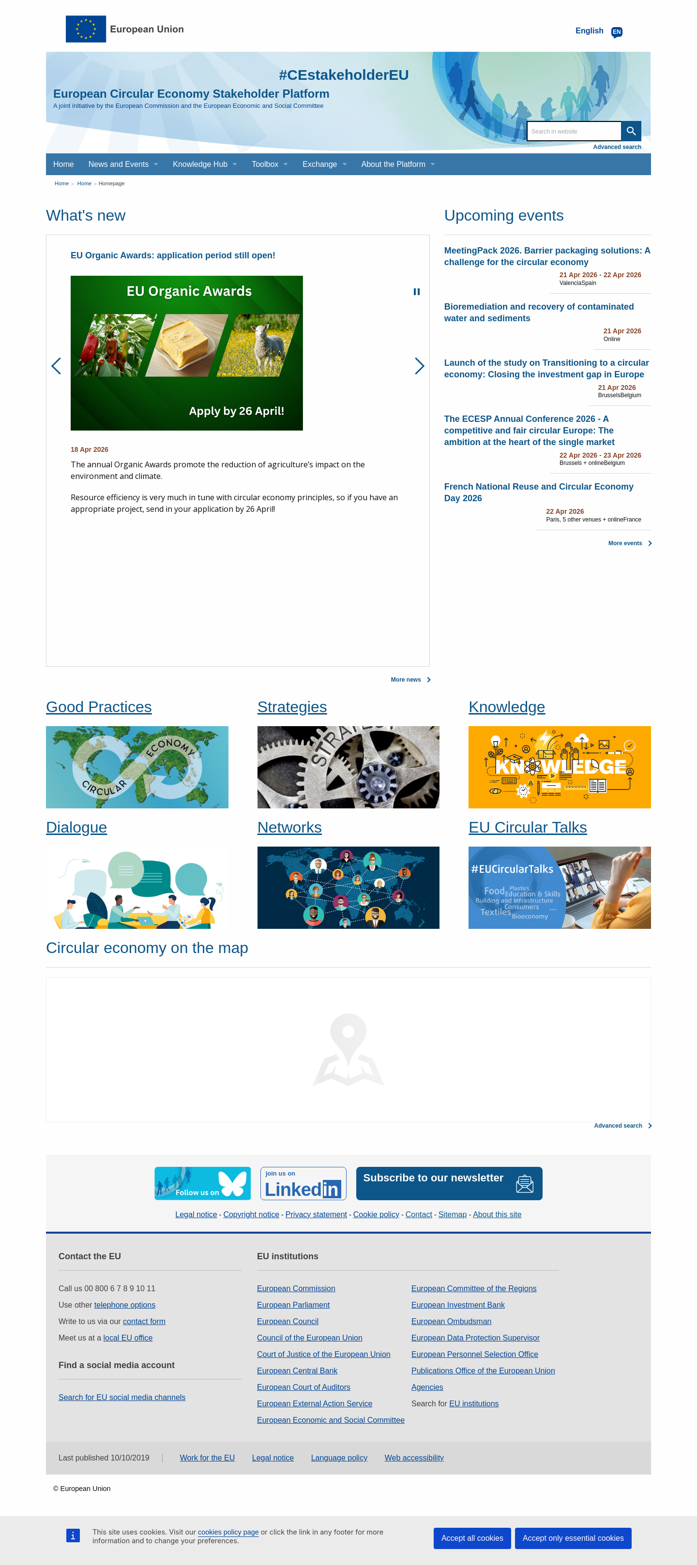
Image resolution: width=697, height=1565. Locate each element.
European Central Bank (297, 1371)
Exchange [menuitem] (320, 164)
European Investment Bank (458, 1305)
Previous (59, 366)
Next (416, 366)
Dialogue (76, 827)
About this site (497, 1214)
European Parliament (293, 1305)
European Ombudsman (451, 1321)
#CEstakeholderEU (344, 75)
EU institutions (474, 1404)
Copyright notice (251, 1214)
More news (406, 679)
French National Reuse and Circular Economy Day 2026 (539, 492)
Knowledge (507, 706)
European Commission (296, 1288)
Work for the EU (207, 1458)
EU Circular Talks (528, 827)
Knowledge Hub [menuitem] (200, 164)
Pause (417, 291)
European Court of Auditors (303, 1387)
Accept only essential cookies (573, 1538)
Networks (290, 827)
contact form (144, 1321)
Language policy (339, 1458)
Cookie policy (376, 1214)
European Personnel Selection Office (474, 1354)
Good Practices (99, 706)
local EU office (128, 1338)
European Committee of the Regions (474, 1288)
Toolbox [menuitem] (265, 164)
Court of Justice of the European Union (324, 1354)
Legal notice (196, 1214)
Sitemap (453, 1214)
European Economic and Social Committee (331, 1420)
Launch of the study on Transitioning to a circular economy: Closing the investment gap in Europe (546, 368)
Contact (419, 1214)
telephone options (124, 1305)
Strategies (292, 706)
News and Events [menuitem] (119, 164)
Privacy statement (316, 1214)
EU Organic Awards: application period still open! (173, 255)
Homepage (112, 183)
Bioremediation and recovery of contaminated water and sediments (539, 312)
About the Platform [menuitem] (394, 164)
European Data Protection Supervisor (475, 1338)
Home (62, 183)
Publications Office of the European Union (483, 1371)
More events (625, 543)
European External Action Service (314, 1404)
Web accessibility (414, 1458)
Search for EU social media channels (122, 1397)
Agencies (427, 1387)
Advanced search (617, 147)
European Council (287, 1321)
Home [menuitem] (63, 164)
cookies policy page (228, 1532)
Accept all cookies (472, 1538)
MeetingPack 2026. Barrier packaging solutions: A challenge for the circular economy (547, 256)
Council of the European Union (310, 1338)
